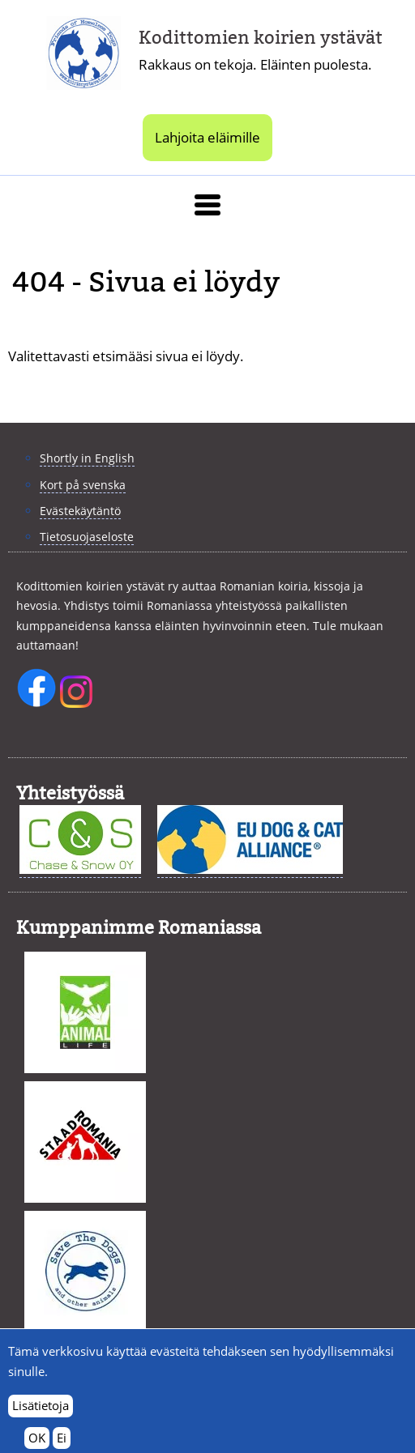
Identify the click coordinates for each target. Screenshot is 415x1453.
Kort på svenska (83, 484)
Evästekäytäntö (80, 510)
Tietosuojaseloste (87, 536)
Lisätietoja (40, 1414)
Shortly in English (87, 458)
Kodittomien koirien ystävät (261, 38)
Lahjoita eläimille (207, 137)
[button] (207, 204)
